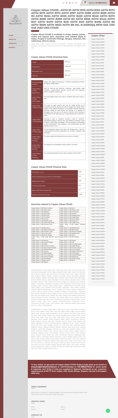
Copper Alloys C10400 (98, 48)
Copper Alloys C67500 (98, 263)
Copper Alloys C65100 (98, 251)
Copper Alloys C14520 (98, 90)
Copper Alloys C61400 (98, 227)
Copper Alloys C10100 (98, 39)
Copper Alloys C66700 (98, 257)
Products (13, 43)
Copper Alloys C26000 (98, 157)
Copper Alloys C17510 (98, 124)
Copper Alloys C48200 (98, 212)
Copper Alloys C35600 (98, 196)
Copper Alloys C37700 (98, 203)
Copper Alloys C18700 (98, 139)
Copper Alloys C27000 (98, 169)
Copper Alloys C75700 (98, 284)
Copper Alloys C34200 (98, 187)
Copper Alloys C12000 (98, 75)
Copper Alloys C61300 (98, 224)
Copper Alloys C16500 (98, 106)
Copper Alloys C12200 (98, 81)
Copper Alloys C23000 (98, 154)
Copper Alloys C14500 (98, 87)
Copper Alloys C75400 (98, 281)
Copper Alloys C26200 (98, 163)
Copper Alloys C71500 (98, 272)
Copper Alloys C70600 (98, 269)
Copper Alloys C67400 (98, 260)
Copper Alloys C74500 (98, 275)
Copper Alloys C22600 (98, 151)
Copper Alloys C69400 (98, 266)
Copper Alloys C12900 (98, 84)
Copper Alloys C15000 (98, 96)
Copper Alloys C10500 (98, 51)
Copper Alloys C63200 (98, 245)
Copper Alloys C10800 (98, 57)
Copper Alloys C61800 (98, 230)
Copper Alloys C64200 (98, 248)
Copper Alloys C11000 (98, 60)
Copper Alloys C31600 (98, 178)
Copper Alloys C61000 (98, 221)
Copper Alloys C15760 (98, 99)
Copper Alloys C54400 (98, 218)
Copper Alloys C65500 (98, 254)
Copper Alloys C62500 (98, 239)
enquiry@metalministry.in (42, 367)
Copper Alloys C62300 (98, 233)
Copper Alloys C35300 (98, 193)
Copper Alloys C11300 (98, 63)
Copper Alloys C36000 (98, 200)
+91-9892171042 (82, 367)
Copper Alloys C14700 (98, 93)
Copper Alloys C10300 (98, 45)
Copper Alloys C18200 (98, 133)
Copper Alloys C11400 (98, 66)
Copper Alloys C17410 (98, 118)
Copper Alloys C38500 (98, 206)
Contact (12, 47)
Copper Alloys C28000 (98, 172)
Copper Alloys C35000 (98, 190)
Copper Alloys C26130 (98, 160)
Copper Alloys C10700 (98, 54)
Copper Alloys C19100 (98, 142)
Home (11, 35)
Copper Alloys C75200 (98, 278)
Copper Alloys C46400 (98, 209)
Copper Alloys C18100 (98, 127)
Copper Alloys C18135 (98, 130)
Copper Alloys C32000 (98, 181)
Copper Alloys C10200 (98, 42)
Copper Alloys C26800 (98, 166)
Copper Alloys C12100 (98, 78)
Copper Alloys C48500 (98, 215)
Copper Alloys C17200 (98, 112)
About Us (12, 39)
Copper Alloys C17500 (98, 121)
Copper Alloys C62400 (98, 236)
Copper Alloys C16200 (98, 102)
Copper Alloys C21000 (98, 145)
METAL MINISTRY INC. (45, 415)
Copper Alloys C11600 (98, 72)
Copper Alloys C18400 (98, 136)
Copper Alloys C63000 (98, 242)
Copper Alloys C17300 (98, 115)
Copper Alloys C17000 (98, 109)
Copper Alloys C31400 (98, 175)
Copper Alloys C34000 (98, 184)
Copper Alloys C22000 (98, 148)
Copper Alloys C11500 (98, 69)
